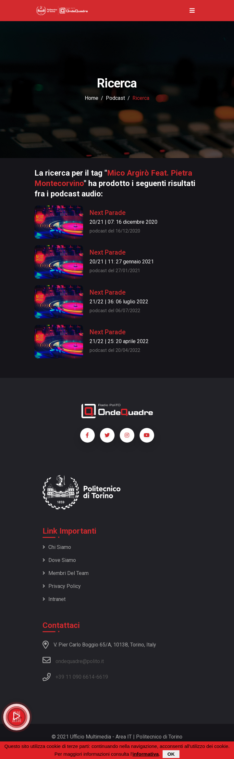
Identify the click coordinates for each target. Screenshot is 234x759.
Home (91, 98)
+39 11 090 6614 (74, 677)
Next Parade (108, 213)
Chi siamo (57, 547)
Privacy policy (62, 586)
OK (171, 754)
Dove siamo (59, 560)
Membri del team (66, 573)
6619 (102, 677)
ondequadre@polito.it (73, 660)
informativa (145, 754)
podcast (115, 98)
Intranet (54, 599)
